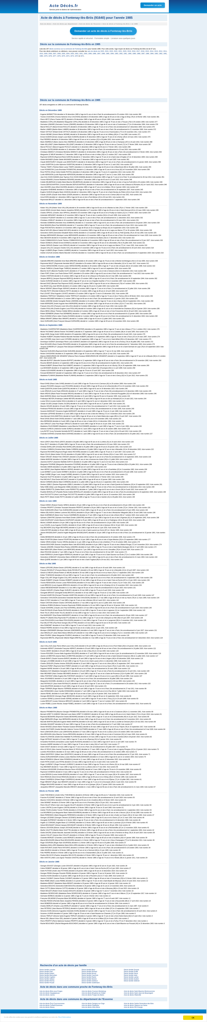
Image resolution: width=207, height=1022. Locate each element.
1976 (59, 55)
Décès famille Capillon (47, 976)
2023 (111, 50)
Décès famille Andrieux (90, 980)
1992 (121, 53)
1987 (143, 53)
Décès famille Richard (89, 971)
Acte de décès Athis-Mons (91, 1006)
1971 (82, 55)
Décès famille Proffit (131, 971)
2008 (50, 53)
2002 (76, 53)
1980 (41, 55)
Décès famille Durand (131, 969)
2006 (59, 53)
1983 (156, 53)
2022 (115, 50)
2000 (85, 53)
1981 (165, 53)
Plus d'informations (88, 1017)
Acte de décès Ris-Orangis (133, 1006)
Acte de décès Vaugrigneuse (49, 992)
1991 (125, 53)
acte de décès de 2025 (96, 50)
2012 (160, 50)
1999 (90, 53)
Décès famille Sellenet (132, 980)
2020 (124, 50)
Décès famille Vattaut (46, 978)
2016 (142, 50)
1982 (161, 53)
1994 (112, 53)
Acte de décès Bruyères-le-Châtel (93, 992)
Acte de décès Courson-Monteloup (94, 990)
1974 (67, 55)
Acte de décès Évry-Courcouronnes (51, 1003)
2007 (54, 53)
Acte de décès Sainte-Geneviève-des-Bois (139, 1003)
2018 (133, 50)
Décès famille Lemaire (47, 969)
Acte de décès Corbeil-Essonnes (50, 1005)
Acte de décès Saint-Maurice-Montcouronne (139, 990)
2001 (81, 53)
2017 (138, 50)
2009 (46, 53)
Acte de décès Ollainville (132, 994)
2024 (107, 50)
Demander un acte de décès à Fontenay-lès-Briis (103, 30)
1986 (147, 53)
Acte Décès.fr (63, 5)
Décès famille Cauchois (90, 975)
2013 (156, 50)
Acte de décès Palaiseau (90, 1005)
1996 (103, 53)
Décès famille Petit (46, 971)
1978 (50, 55)
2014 (151, 50)
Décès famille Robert (46, 973)
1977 (54, 55)
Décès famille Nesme (89, 978)
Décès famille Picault (46, 982)
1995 (107, 53)
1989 (134, 53)
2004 (68, 53)
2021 (120, 50)
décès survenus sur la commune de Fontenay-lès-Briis (68, 48)
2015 (147, 50)
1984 (152, 53)
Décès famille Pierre (131, 973)
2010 (41, 53)
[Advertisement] (103, 77)
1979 (45, 55)
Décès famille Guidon (131, 978)
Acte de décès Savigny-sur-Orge (93, 1003)
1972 (76, 55)
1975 (63, 55)
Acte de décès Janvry (47, 994)
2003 (72, 53)
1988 (138, 53)
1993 (116, 53)
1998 (94, 53)
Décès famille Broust (89, 973)
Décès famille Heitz (130, 975)
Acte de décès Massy (47, 1006)
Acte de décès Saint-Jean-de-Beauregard (138, 992)
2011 (165, 50)
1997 (99, 53)
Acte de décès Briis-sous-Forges (50, 990)
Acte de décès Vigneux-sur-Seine (135, 1005)
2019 (129, 50)
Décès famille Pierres (46, 980)
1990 (129, 53)
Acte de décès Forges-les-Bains (93, 994)
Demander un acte (153, 5)
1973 (72, 55)
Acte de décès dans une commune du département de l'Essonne (76, 998)
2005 (63, 53)
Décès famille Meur (88, 969)
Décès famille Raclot (89, 976)
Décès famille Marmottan (48, 975)
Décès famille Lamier (131, 976)
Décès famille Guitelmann (91, 982)
